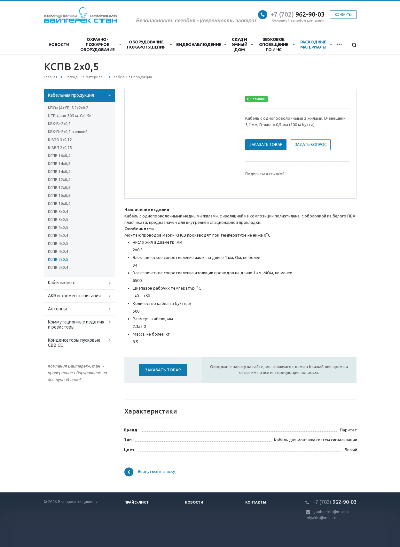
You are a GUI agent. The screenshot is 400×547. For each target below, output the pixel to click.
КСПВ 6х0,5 (58, 227)
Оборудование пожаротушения (149, 44)
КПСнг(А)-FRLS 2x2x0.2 (68, 108)
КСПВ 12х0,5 (59, 188)
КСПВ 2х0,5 (58, 259)
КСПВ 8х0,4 (58, 211)
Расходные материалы (316, 44)
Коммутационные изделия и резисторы (76, 324)
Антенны (57, 308)
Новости (59, 44)
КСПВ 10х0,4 (59, 203)
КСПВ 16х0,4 (59, 156)
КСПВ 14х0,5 (59, 164)
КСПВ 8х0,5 (58, 219)
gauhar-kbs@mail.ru (331, 512)
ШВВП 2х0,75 (60, 148)
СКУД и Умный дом (242, 44)
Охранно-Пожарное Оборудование (100, 44)
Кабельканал (61, 282)
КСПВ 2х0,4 (58, 267)
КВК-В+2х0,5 (59, 124)
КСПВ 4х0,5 (58, 243)
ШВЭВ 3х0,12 (60, 140)
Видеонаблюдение (201, 44)
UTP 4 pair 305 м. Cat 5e (69, 116)
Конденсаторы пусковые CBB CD (74, 343)
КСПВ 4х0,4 (58, 251)
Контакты (343, 14)
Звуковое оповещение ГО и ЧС (276, 44)
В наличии (256, 99)
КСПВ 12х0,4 (59, 180)
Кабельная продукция (71, 95)
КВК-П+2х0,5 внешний (68, 132)
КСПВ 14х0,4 (59, 172)
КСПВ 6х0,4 (58, 235)
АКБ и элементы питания (74, 295)
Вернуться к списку (149, 471)
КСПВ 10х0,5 (59, 196)
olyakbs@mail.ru (321, 518)
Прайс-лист (136, 502)
